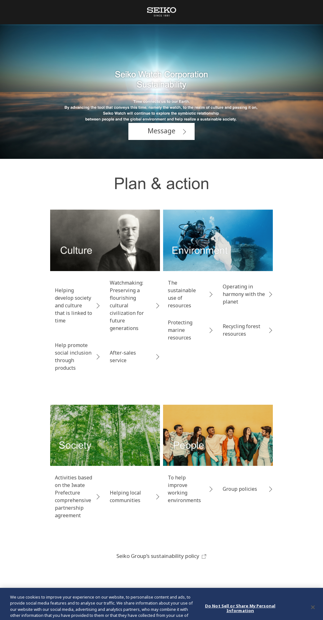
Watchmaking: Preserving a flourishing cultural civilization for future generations (127, 305)
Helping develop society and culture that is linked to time (73, 305)
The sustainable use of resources (182, 294)
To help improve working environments (184, 489)
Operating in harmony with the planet (244, 294)
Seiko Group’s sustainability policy (161, 555)
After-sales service (123, 356)
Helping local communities (125, 496)
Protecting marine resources (180, 330)
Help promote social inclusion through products (73, 356)
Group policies (240, 488)
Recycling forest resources (241, 330)
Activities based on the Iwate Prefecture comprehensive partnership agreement (73, 496)
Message (161, 130)
